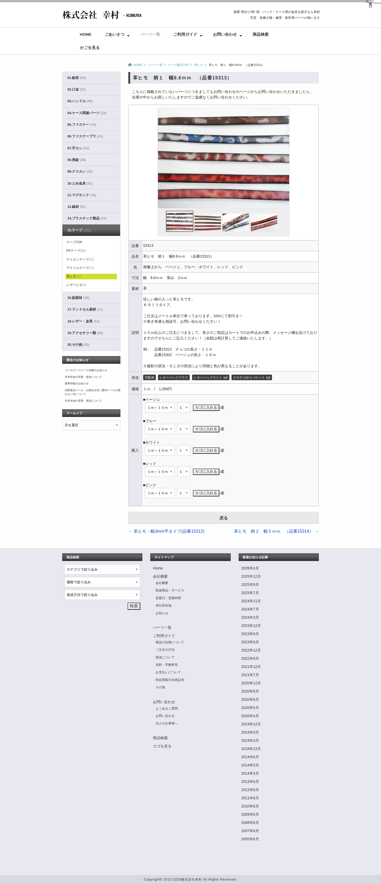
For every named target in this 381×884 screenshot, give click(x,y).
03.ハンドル (80, 101)
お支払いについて (168, 672)
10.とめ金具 (80, 183)
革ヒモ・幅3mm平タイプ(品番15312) (166, 531)
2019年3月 (250, 740)
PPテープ (76, 251)
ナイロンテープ (80, 259)
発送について (165, 657)
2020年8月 (250, 691)
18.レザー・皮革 (83, 321)
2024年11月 (251, 601)
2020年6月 (250, 699)
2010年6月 (250, 806)
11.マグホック (81, 195)
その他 (160, 687)
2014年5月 (250, 765)
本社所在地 (163, 605)
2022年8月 (250, 658)
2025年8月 (250, 584)
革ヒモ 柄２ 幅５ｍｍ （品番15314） (276, 531)
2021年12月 (251, 667)
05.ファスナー (81, 125)
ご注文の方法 (165, 650)
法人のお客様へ (167, 723)
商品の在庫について (170, 642)
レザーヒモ (76, 285)
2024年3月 (250, 617)
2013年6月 (250, 781)
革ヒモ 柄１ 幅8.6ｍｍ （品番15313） (237, 64)
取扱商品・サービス (170, 590)
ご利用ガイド (185, 34)
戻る (223, 518)
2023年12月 (251, 625)
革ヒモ (198, 64)
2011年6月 (250, 798)
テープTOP (74, 242)
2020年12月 (251, 683)
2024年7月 (250, 609)
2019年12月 (251, 724)
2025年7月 (250, 593)
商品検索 (261, 34)
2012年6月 (250, 790)
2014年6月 (250, 757)
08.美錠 (76, 160)
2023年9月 (250, 634)
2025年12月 (251, 576)
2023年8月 (250, 642)
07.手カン (78, 148)
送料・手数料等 (167, 665)
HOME (137, 64)
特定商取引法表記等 (170, 680)
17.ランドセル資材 (85, 309)
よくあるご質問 (167, 708)
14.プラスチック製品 (86, 218)
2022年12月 (251, 650)
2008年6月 (250, 822)
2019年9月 (250, 732)
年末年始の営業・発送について (83, 376)
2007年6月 (250, 831)
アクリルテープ (80, 268)
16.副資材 (78, 298)
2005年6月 (250, 839)
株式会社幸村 (191, 879)
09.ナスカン (80, 171)
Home (86, 34)
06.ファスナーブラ (85, 136)
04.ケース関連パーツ (86, 113)
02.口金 (76, 89)
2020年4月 (250, 716)
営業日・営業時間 (168, 598)
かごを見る (90, 48)
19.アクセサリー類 (85, 333)
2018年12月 (251, 749)
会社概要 (160, 576)
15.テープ (79, 230)
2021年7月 (250, 675)
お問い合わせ (225, 34)
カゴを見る (162, 746)
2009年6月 (250, 814)
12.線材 (76, 207)
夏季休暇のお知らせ (77, 383)
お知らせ (162, 613)
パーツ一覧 (150, 34)
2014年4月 (250, 773)
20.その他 (78, 345)
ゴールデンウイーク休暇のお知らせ (86, 370)
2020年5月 (250, 708)
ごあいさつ (114, 34)
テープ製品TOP (178, 64)
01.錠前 (76, 78)
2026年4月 (250, 568)
